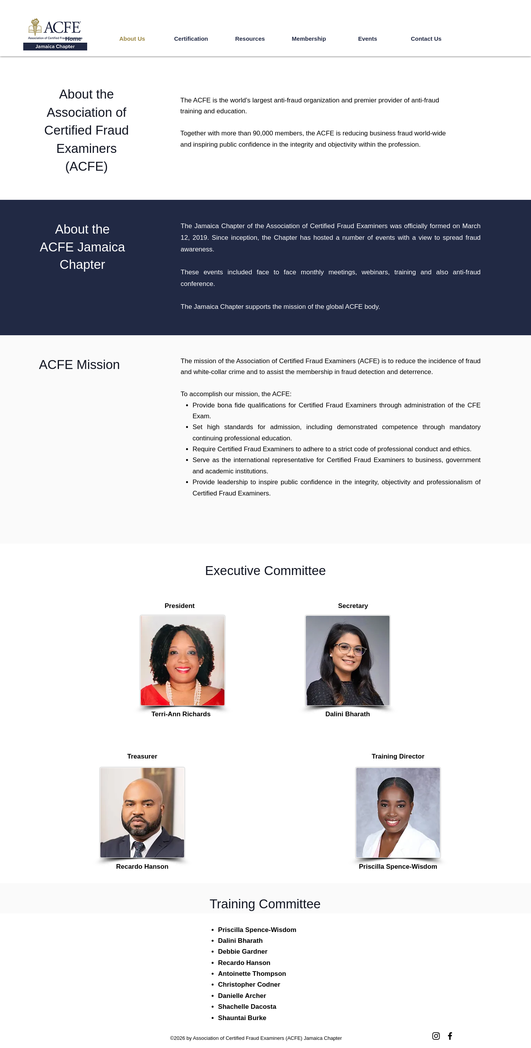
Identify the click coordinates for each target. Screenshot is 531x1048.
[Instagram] (436, 1036)
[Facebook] (450, 1036)
